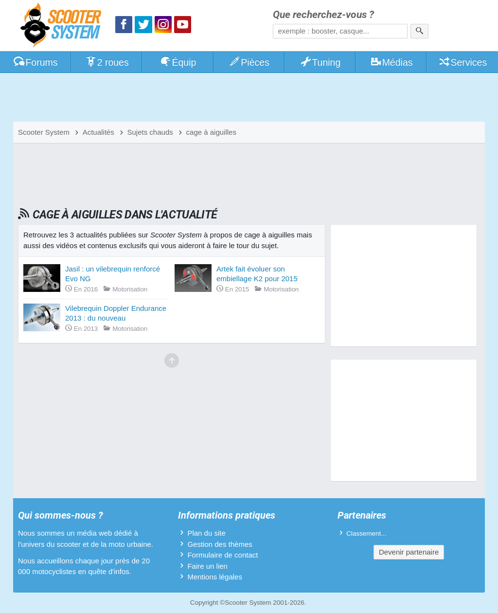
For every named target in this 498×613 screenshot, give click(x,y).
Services (462, 62)
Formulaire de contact (222, 555)
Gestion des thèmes (219, 544)
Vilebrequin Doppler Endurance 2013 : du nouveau (115, 313)
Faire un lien (207, 566)
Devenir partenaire (409, 552)
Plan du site (206, 533)
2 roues (107, 62)
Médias (391, 62)
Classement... (366, 533)
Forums (35, 62)
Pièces (249, 62)
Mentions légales (214, 577)
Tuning (320, 62)
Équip (178, 62)
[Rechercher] (419, 31)
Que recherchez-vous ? (323, 14)
